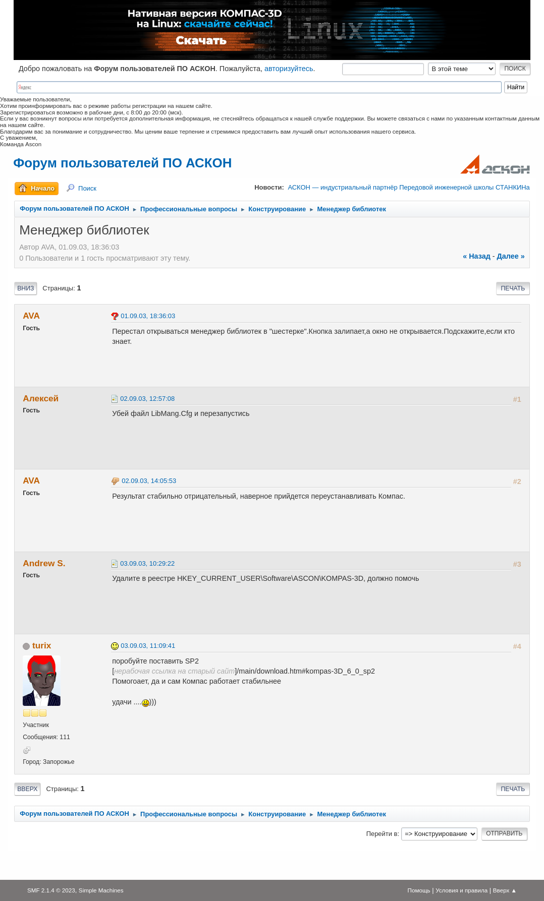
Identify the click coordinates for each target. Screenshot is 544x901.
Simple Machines (101, 890)
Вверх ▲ (505, 890)
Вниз (25, 288)
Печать (513, 288)
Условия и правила (461, 890)
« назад (477, 256)
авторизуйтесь (288, 69)
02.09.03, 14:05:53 (149, 481)
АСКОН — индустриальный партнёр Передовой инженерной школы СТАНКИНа (408, 187)
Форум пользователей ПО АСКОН (122, 163)
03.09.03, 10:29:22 (147, 563)
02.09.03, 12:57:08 (147, 398)
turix (41, 645)
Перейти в (382, 833)
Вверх (27, 789)
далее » (511, 256)
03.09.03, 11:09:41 (148, 645)
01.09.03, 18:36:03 (148, 316)
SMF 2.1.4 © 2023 (51, 890)
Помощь (419, 890)
